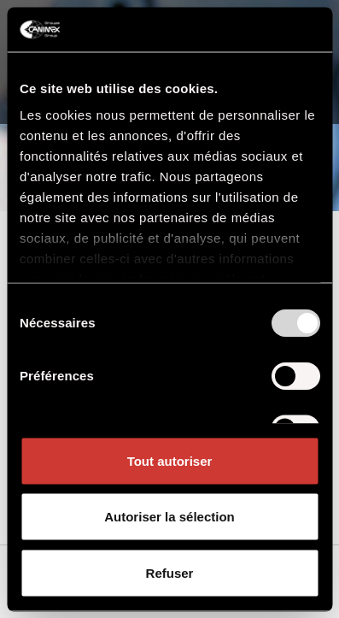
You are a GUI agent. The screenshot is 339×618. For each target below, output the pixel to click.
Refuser (170, 572)
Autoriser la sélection (169, 516)
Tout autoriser (170, 460)
